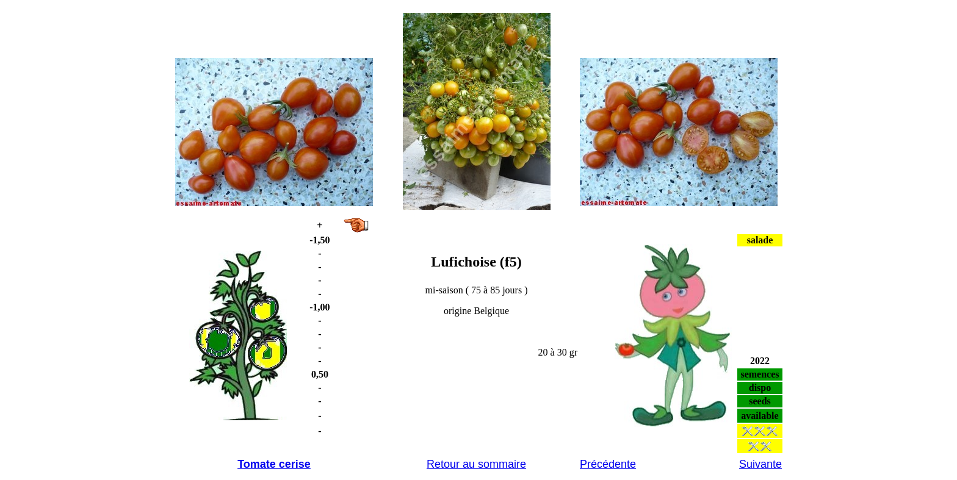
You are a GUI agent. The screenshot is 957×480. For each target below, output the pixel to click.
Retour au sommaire (476, 464)
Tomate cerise (274, 464)
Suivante (760, 464)
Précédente (608, 464)
